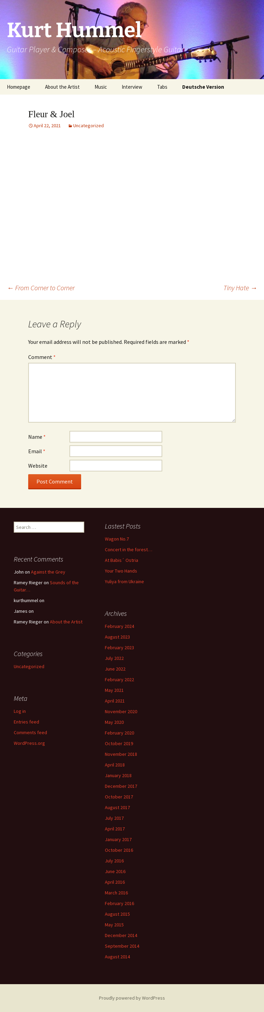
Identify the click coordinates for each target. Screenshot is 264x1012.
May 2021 (114, 690)
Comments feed (30, 732)
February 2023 (119, 647)
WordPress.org (29, 743)
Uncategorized (88, 125)
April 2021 (115, 701)
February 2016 (119, 903)
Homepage (18, 87)
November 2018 (121, 754)
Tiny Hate (240, 287)
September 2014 (122, 946)
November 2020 (121, 711)
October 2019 (119, 743)
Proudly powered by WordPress (132, 998)
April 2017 (115, 829)
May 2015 (114, 925)
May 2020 (114, 722)
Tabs (162, 87)
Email (36, 451)
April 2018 (115, 765)
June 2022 (115, 669)
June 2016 (115, 871)
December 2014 (121, 935)
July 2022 (114, 658)
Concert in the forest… (128, 549)
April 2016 (115, 882)
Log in (20, 711)
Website (37, 465)
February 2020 (119, 733)
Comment (42, 356)
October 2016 (119, 850)
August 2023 (117, 637)
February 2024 (119, 626)
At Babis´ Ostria (121, 560)
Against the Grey (48, 572)
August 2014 (117, 957)
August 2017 (117, 807)
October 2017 (119, 797)
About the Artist (62, 87)
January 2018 (118, 775)
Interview (132, 87)
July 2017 (114, 818)
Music (101, 87)
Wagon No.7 (117, 539)
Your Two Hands (121, 571)
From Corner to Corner (41, 287)
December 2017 (121, 786)
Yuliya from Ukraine (124, 581)
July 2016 (114, 861)
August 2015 (117, 914)
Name (37, 436)
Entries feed (26, 722)
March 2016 (116, 893)
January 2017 (118, 839)
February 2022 (119, 679)
